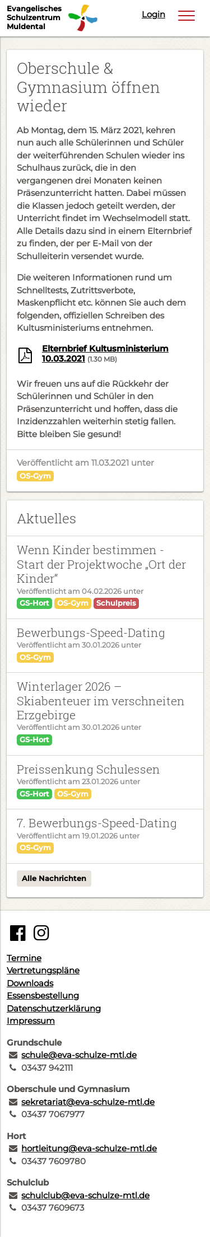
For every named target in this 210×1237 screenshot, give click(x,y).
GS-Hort (34, 602)
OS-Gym (35, 475)
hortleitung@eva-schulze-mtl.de (89, 1148)
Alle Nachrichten (54, 878)
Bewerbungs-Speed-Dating (91, 632)
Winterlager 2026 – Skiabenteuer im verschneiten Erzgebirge (101, 700)
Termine (24, 958)
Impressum (31, 1020)
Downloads (30, 983)
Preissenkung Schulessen (88, 769)
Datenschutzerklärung (54, 1008)
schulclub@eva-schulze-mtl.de (85, 1195)
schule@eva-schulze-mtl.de (79, 1054)
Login (153, 14)
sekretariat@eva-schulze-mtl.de (88, 1102)
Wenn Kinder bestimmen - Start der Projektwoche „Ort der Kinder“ (101, 564)
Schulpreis (116, 602)
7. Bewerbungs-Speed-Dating (97, 823)
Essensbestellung (43, 995)
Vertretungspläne (43, 970)
